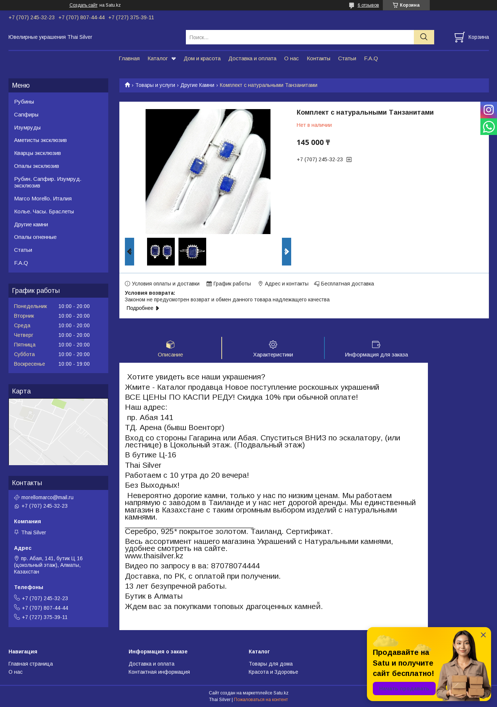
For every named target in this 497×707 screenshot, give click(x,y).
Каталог (157, 58)
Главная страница (30, 664)
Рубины (24, 101)
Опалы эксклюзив (36, 166)
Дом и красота (202, 58)
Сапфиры (26, 114)
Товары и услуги (155, 85)
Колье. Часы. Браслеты (44, 211)
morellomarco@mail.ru (47, 497)
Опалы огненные (35, 237)
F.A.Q (371, 58)
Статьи (347, 58)
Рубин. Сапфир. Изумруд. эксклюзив (47, 182)
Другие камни (31, 224)
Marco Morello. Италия (43, 198)
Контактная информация (159, 673)
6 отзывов (368, 5)
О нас (291, 58)
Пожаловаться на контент (261, 700)
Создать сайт (83, 5)
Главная (129, 58)
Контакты (318, 58)
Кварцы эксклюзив (37, 153)
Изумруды (27, 127)
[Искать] (424, 37)
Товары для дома (271, 664)
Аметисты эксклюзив (40, 140)
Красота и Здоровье (273, 673)
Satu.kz (281, 693)
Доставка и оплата (252, 58)
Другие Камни (197, 85)
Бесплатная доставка (347, 284)
